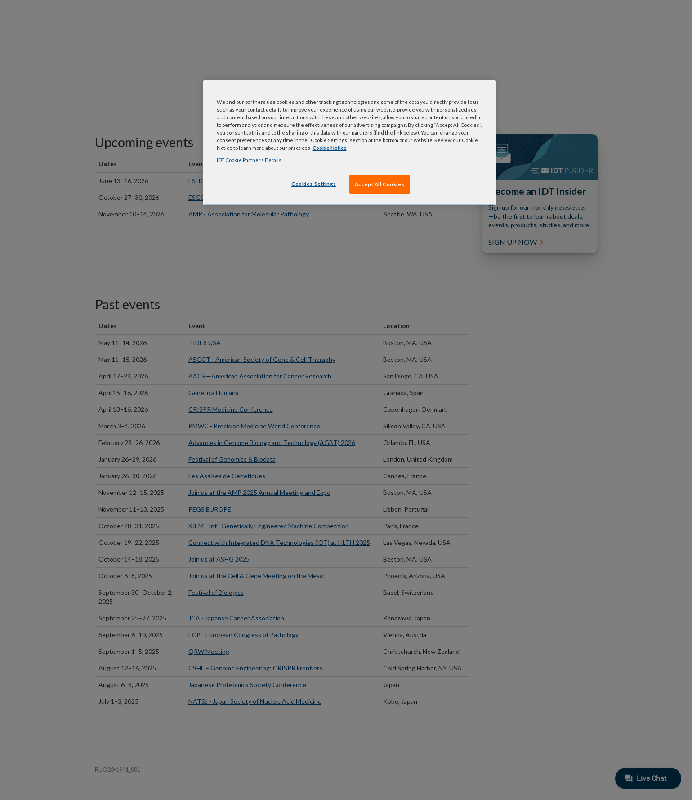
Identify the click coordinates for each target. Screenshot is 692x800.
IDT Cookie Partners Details (249, 160)
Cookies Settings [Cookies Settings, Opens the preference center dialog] (313, 184)
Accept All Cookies (379, 184)
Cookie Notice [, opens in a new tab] (330, 148)
